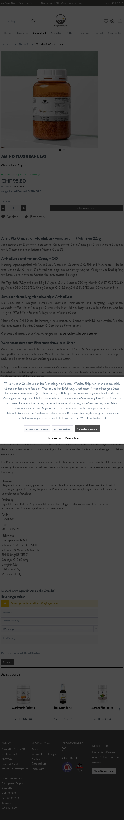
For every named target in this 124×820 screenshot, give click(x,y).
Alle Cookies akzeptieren (87, 428)
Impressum (53, 438)
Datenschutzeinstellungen (37, 428)
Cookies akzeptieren (62, 428)
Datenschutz (70, 438)
